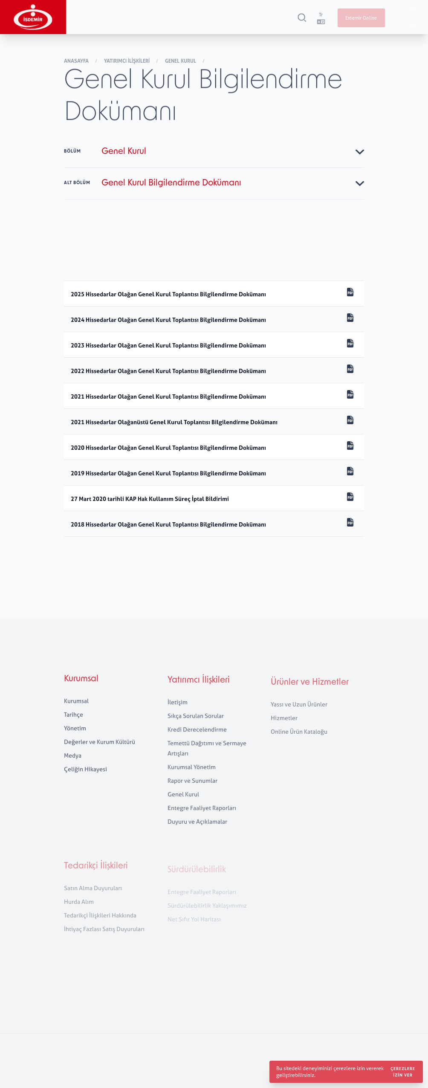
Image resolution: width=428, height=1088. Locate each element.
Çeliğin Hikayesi (85, 775)
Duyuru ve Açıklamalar (197, 830)
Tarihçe (73, 720)
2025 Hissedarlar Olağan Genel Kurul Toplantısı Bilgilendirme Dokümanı (169, 294)
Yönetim (75, 734)
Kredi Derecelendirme (197, 738)
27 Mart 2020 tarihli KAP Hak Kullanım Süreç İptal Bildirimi (150, 499)
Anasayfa (77, 61)
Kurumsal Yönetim (192, 776)
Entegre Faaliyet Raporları (202, 817)
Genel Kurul (181, 61)
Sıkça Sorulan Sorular (196, 725)
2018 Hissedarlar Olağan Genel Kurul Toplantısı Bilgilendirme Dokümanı (168, 524)
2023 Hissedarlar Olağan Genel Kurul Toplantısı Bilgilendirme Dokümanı (168, 345)
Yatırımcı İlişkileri (127, 61)
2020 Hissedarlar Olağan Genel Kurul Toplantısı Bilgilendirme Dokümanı (168, 447)
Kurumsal (81, 685)
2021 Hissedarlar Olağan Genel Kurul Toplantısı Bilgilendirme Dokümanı (168, 396)
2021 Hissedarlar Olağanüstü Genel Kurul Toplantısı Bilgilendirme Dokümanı (174, 422)
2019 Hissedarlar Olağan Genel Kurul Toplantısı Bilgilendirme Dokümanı (168, 473)
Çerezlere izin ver (402, 1072)
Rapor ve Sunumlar (192, 789)
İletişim (178, 711)
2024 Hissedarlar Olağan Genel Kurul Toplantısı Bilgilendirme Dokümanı (169, 319)
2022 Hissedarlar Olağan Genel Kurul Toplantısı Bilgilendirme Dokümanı (168, 371)
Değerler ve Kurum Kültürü (99, 748)
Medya (72, 761)
